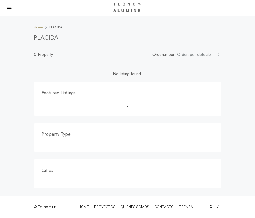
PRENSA (186, 207)
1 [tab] (130, 106)
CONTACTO (164, 207)
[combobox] (198, 54)
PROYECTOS (104, 207)
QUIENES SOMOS (135, 207)
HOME (83, 207)
